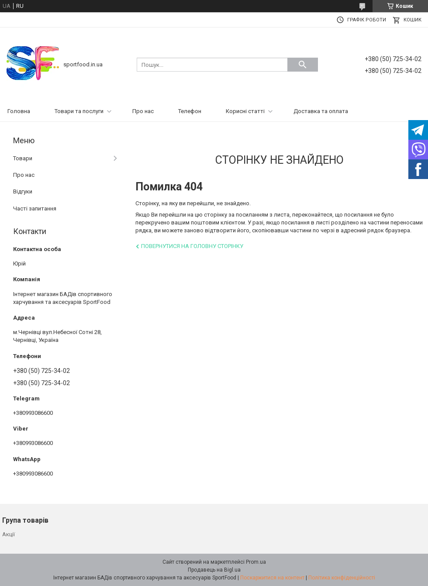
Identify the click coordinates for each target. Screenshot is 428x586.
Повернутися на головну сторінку (192, 246)
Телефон (189, 111)
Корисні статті (245, 111)
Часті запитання (34, 208)
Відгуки (22, 191)
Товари (22, 158)
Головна (18, 111)
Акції (8, 534)
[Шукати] (302, 65)
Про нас (143, 111)
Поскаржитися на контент (272, 578)
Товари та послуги (79, 111)
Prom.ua (256, 562)
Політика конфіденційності (341, 578)
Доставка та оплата (320, 111)
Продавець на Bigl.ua (214, 570)
